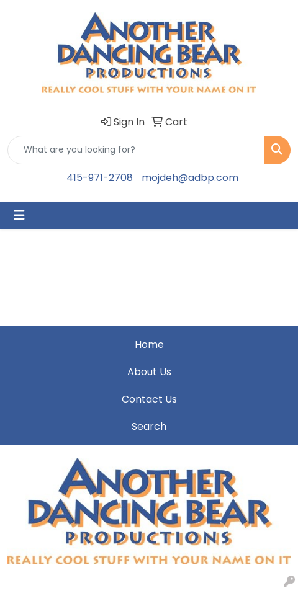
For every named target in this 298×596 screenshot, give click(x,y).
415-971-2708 (99, 178)
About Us (149, 372)
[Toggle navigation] (19, 215)
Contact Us (149, 399)
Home (149, 344)
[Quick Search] (135, 150)
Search (149, 426)
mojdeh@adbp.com (190, 178)
